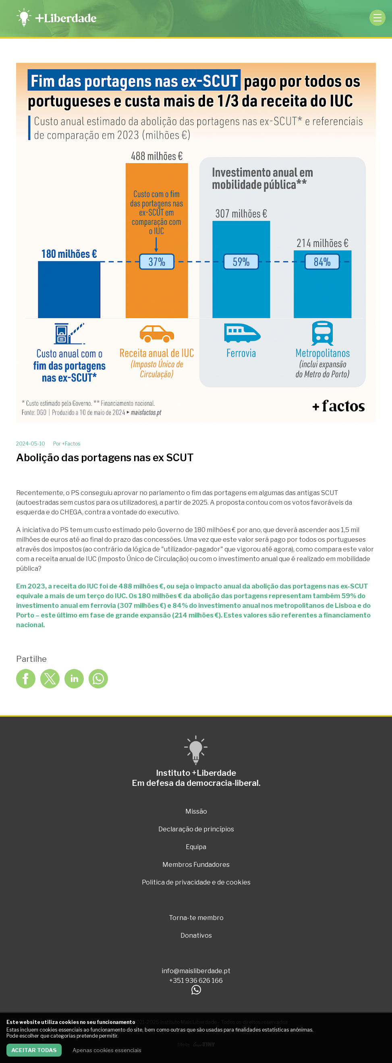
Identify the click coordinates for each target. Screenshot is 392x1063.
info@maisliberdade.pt (196, 971)
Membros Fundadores (196, 864)
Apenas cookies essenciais (107, 1050)
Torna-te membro (196, 918)
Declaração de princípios (196, 829)
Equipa (196, 847)
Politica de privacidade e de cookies (196, 882)
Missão (196, 811)
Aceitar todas (34, 1050)
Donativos (196, 935)
